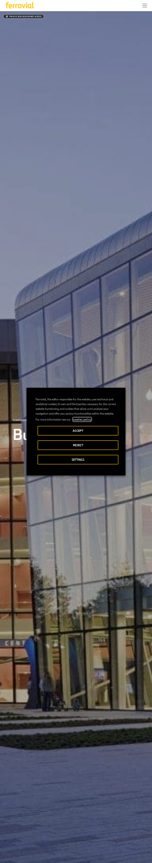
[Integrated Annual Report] (76, 699)
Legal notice (51, 856)
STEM (88, 831)
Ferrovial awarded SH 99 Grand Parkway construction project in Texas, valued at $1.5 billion (39, 623)
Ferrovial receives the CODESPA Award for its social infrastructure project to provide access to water (110, 582)
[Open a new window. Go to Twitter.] (7, 844)
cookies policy (82, 419)
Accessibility (28, 856)
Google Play (72, 818)
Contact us (45, 831)
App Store (52, 818)
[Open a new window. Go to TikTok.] (35, 844)
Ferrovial (21, 60)
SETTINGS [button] (78, 459)
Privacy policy (74, 856)
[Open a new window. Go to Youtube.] (50, 844)
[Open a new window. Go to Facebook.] (21, 844)
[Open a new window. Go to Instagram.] (28, 844)
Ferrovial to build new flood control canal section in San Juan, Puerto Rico (38, 579)
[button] (144, 5)
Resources (12, 831)
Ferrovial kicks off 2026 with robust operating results (108, 620)
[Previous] (60, 519)
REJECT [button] (78, 445)
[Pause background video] (23, 16)
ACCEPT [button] (78, 430)
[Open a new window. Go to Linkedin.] (14, 844)
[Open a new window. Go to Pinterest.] (43, 844)
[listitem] (21, 314)
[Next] (91, 519)
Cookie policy (99, 856)
